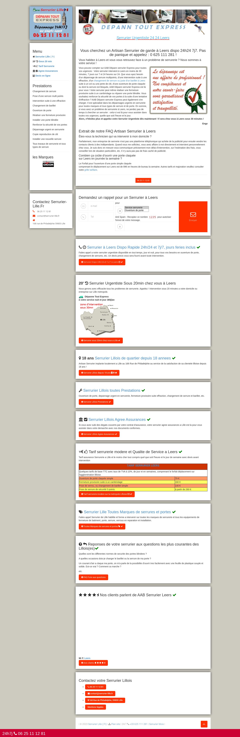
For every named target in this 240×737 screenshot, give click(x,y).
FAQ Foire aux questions (93, 577)
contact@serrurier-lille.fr (48, 215)
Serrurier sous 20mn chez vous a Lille (100, 340)
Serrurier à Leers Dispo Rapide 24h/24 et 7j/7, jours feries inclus (141, 247)
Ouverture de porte (137, 210)
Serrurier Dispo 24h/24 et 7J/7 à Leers (102, 262)
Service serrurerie (137, 207)
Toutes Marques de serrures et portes (102, 526)
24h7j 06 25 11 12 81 (24, 733)
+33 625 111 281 (138, 724)
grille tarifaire (90, 170)
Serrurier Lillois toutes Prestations (111, 390)
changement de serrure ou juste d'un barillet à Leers (119, 80)
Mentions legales (95, 707)
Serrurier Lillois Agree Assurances (117, 419)
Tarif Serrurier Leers (143, 465)
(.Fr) (44, 56)
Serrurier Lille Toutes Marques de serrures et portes (127, 512)
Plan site (115, 724)
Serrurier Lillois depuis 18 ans (99, 373)
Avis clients (93, 663)
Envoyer (193, 217)
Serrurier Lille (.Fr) (97, 724)
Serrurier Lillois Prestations (96, 402)
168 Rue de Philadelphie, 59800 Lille (105, 700)
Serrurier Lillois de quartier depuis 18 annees (133, 358)
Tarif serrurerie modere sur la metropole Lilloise (106, 494)
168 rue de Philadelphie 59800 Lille (49, 223)
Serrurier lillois (156, 724)
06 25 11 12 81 (44, 211)
